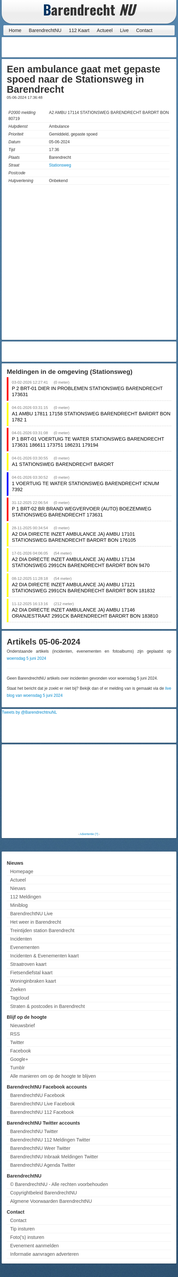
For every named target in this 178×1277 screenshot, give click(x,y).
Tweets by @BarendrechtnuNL (29, 712)
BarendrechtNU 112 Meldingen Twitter (50, 1139)
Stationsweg (60, 165)
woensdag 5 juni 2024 (26, 658)
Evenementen (24, 947)
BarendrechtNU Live (31, 913)
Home (15, 30)
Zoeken (18, 989)
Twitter (17, 1042)
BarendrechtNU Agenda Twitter (42, 1165)
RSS (15, 1034)
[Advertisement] (121, 47)
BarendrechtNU (45, 30)
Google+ (19, 1059)
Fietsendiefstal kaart (31, 972)
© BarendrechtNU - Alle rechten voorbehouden (59, 1184)
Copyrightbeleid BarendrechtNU (43, 1192)
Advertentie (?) (89, 834)
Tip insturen (22, 1228)
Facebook (20, 1050)
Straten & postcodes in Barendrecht (47, 1006)
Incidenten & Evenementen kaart (44, 955)
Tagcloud (19, 998)
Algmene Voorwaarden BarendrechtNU (51, 1201)
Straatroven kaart (28, 964)
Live (124, 30)
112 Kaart (79, 30)
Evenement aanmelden (34, 1245)
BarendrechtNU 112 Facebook (42, 1112)
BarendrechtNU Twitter (34, 1131)
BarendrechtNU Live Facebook (42, 1103)
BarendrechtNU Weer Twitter (40, 1148)
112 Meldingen (25, 896)
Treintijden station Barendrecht (42, 930)
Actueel (105, 30)
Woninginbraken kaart (33, 981)
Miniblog (19, 905)
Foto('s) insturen (27, 1237)
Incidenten (21, 939)
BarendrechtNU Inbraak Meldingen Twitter (54, 1156)
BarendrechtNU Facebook (37, 1095)
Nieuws (18, 888)
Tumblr (17, 1067)
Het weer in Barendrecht (35, 922)
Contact (144, 30)
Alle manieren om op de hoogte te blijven (53, 1076)
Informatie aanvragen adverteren (44, 1254)
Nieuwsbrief (22, 1025)
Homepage (21, 871)
